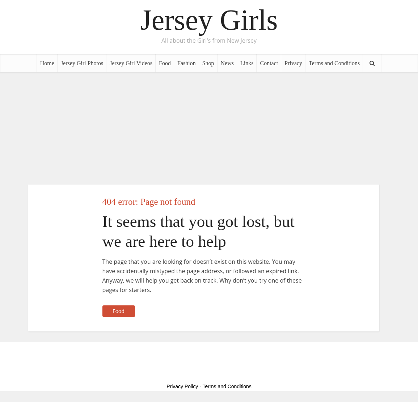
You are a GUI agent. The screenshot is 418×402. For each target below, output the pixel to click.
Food (165, 63)
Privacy (293, 63)
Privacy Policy (182, 386)
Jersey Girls (209, 19)
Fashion (186, 63)
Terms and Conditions (334, 63)
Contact (269, 63)
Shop (208, 63)
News (227, 63)
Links (246, 63)
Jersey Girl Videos (131, 63)
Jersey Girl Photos (82, 63)
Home (47, 63)
